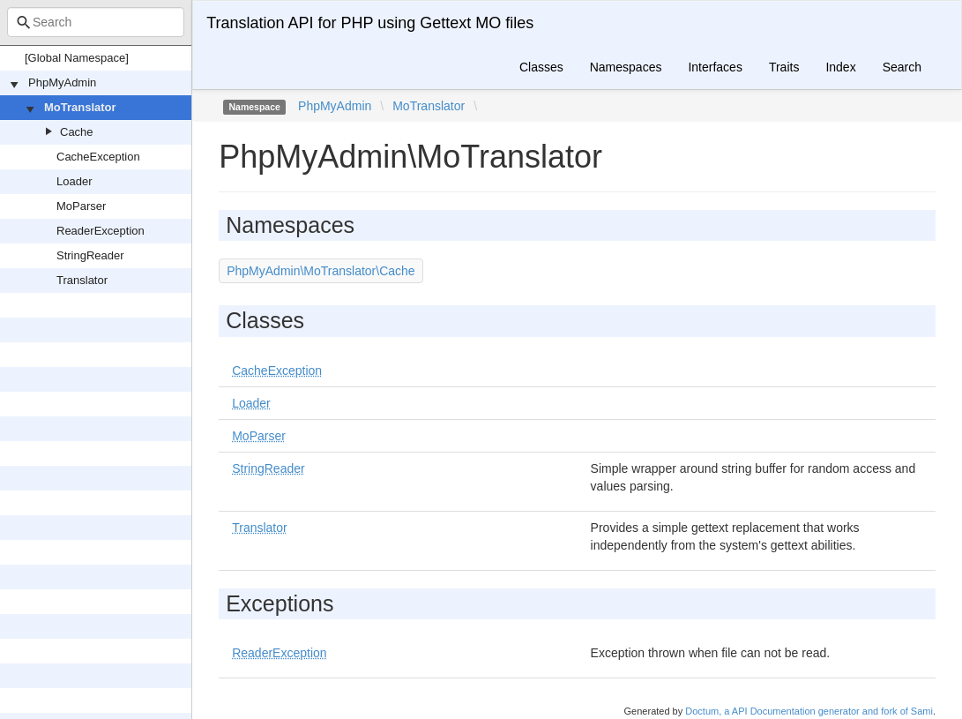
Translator (82, 280)
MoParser (81, 206)
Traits (784, 67)
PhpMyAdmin (62, 82)
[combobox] (95, 22)
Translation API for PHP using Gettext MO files (369, 23)
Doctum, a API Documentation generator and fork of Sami (809, 711)
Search (902, 67)
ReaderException (100, 230)
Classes (541, 67)
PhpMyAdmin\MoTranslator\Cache (320, 271)
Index (840, 67)
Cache (76, 132)
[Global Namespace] (77, 57)
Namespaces (626, 67)
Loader (74, 181)
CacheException (98, 156)
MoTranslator (80, 107)
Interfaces (715, 67)
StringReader (90, 255)
